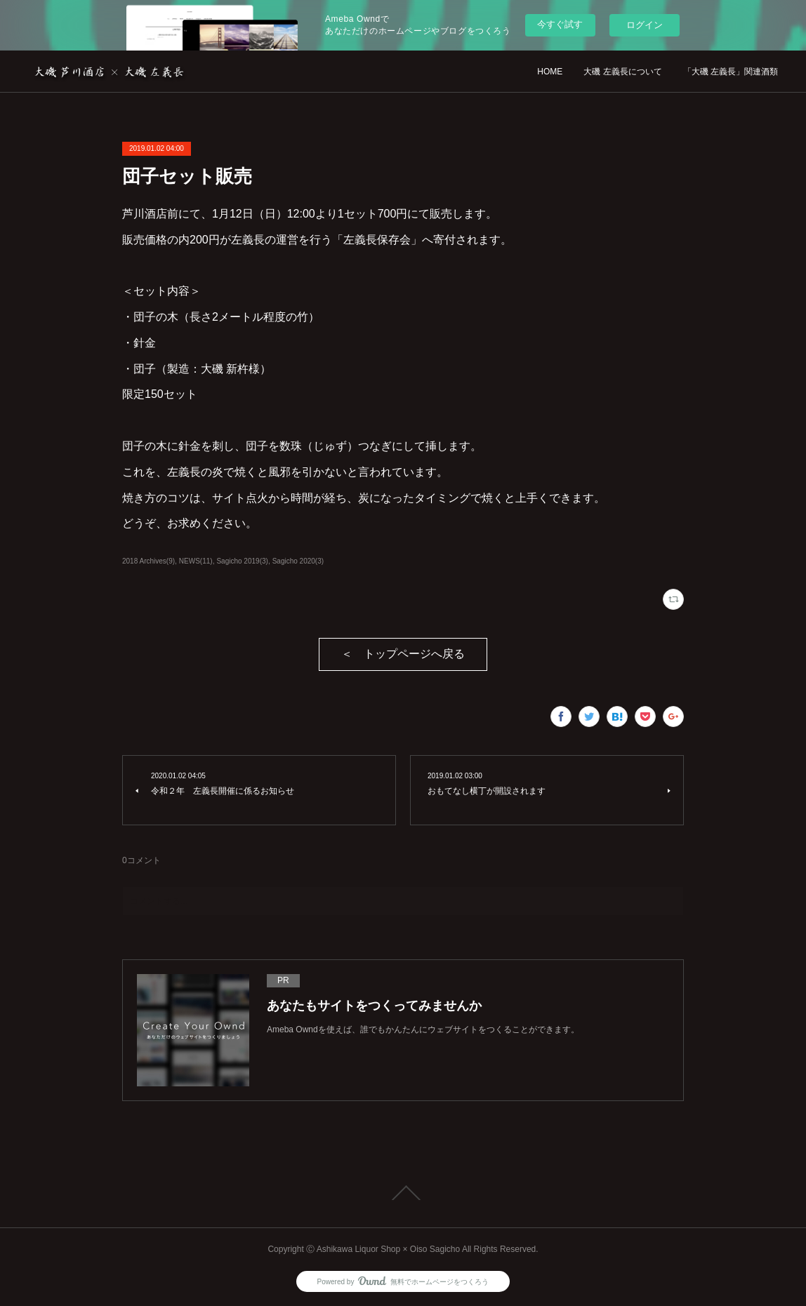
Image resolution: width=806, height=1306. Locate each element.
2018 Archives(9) (148, 561)
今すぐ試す (560, 24)
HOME (549, 71)
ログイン (644, 25)
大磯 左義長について (622, 71)
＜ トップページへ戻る (403, 654)
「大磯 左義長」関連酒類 (730, 71)
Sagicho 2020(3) (298, 561)
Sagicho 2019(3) (241, 561)
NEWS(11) (196, 561)
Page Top (403, 1193)
